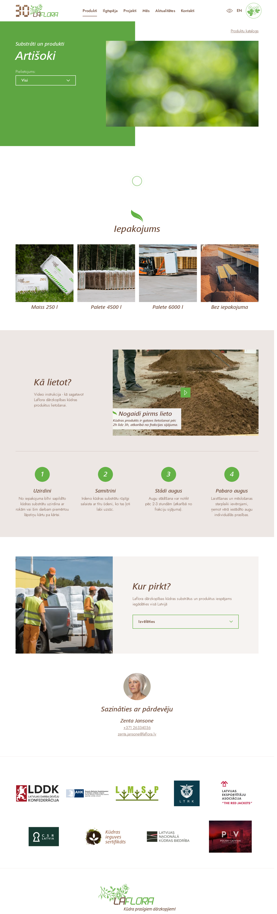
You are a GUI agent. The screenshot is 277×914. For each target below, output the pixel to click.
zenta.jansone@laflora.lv (137, 734)
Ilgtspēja (110, 11)
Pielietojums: (26, 71)
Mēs (146, 11)
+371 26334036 (137, 727)
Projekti (130, 11)
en (239, 10)
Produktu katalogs (245, 31)
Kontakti (188, 11)
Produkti (90, 11)
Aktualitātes (165, 11)
